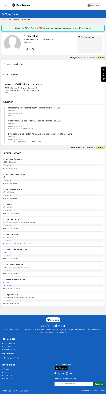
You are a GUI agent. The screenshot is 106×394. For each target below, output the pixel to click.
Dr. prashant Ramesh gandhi (15, 249)
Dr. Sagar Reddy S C (11, 294)
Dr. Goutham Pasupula (12, 159)
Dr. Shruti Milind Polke (12, 189)
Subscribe (99, 384)
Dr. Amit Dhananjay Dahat (14, 174)
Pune (9, 19)
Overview (8, 64)
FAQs (6, 372)
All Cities (7, 346)
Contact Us (8, 375)
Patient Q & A (9, 349)
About (6, 369)
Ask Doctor (18, 64)
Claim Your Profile (11, 358)
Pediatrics (16, 19)
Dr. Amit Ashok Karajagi (13, 264)
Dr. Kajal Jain (8, 204)
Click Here (100, 58)
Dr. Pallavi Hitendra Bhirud (14, 279)
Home (3, 19)
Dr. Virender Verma (11, 219)
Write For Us (9, 378)
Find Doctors (9, 343)
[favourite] (26, 48)
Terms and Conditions (89, 391)
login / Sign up (94, 5)
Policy (102, 391)
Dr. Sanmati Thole (10, 234)
